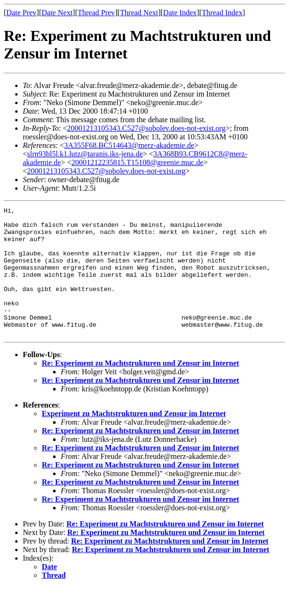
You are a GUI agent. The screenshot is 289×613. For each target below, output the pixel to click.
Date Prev (21, 13)
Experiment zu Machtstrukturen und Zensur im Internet (134, 439)
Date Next (57, 13)
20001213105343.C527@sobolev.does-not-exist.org (146, 128)
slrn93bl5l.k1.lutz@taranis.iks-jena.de (85, 154)
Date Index (180, 13)
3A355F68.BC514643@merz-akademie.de (129, 145)
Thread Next (139, 13)
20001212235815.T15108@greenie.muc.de (137, 162)
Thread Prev (96, 13)
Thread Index (222, 13)
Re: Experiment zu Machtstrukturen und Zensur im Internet (140, 389)
